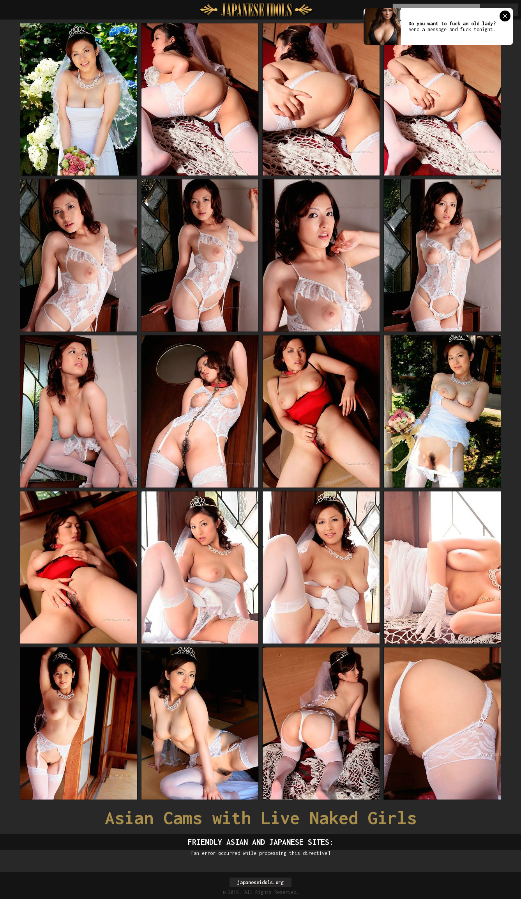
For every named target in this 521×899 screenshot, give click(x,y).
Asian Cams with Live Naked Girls (261, 817)
